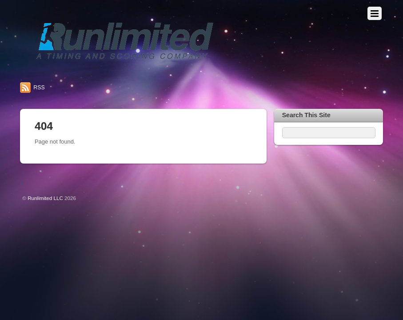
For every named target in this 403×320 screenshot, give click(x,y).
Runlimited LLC (45, 198)
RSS (38, 87)
